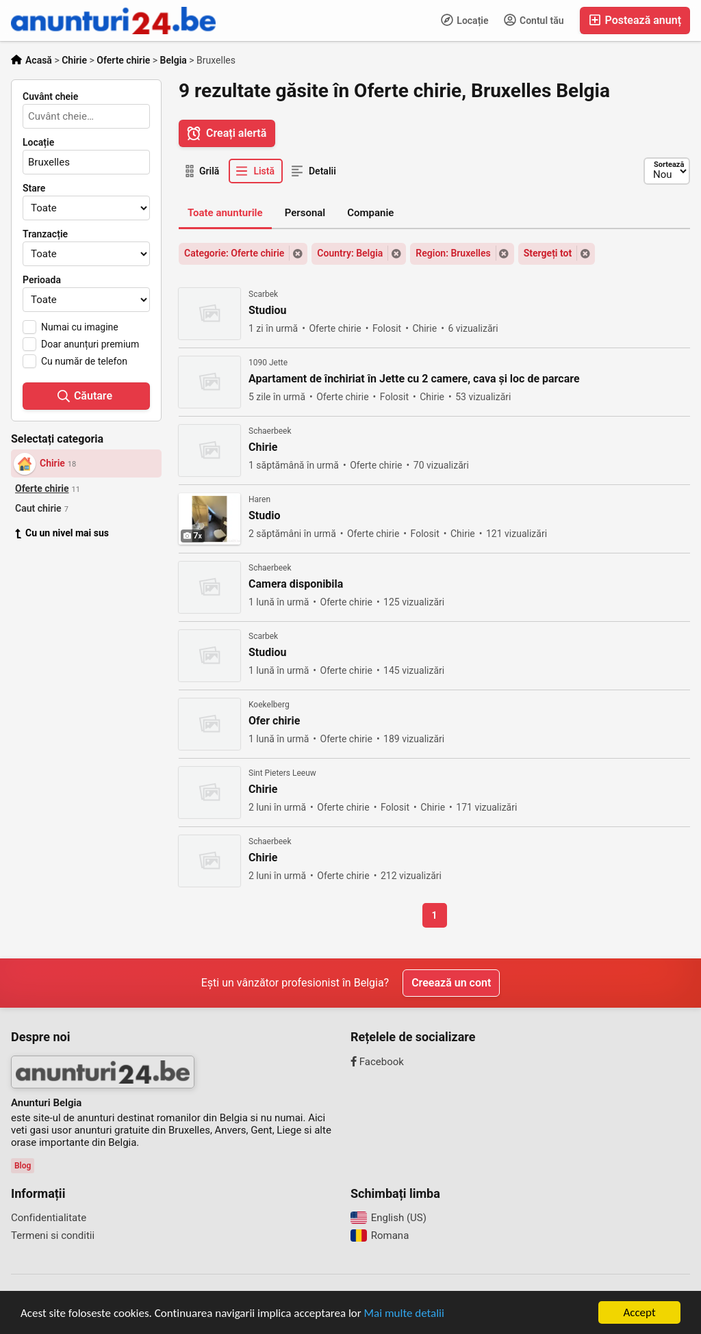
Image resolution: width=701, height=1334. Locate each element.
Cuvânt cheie (50, 96)
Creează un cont (451, 982)
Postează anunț (635, 20)
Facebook (377, 1062)
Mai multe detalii (404, 1314)
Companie (370, 213)
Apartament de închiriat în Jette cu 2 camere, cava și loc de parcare (414, 379)
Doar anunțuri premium (90, 344)
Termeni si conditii (52, 1235)
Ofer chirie (274, 721)
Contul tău (534, 20)
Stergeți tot (548, 253)
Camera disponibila (295, 584)
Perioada (42, 279)
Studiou (267, 310)
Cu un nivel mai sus (62, 532)
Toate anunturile (225, 213)
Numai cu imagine (79, 327)
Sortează (669, 164)
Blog (22, 1165)
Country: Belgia (350, 253)
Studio (264, 516)
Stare (34, 188)
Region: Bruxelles (453, 253)
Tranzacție (45, 233)
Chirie (262, 447)
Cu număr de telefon (84, 361)
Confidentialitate (48, 1218)
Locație (465, 20)
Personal (305, 213)
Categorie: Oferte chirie (234, 253)
